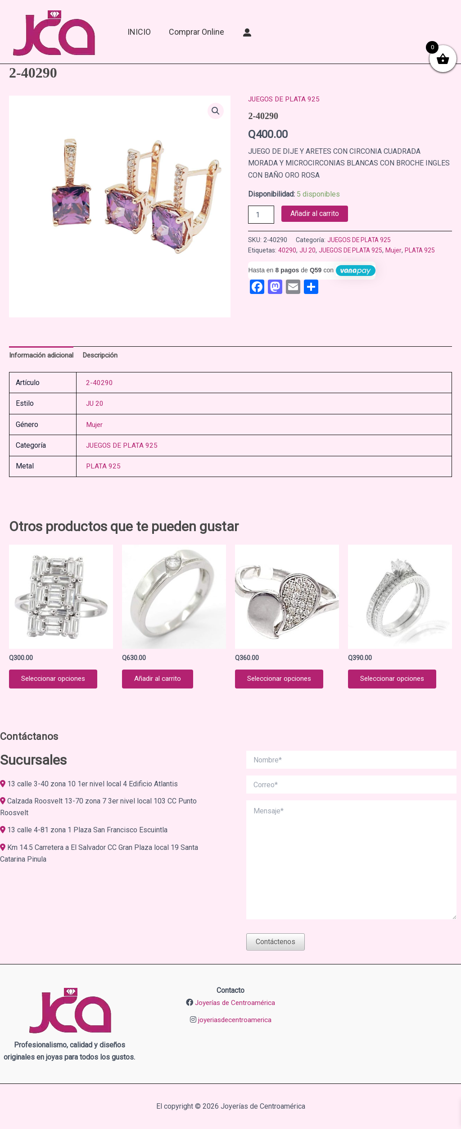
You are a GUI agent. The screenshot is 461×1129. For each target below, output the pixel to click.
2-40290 (99, 383)
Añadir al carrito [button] (160, 681)
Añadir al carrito (314, 213)
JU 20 (307, 250)
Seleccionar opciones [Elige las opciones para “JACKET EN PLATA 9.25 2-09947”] (395, 681)
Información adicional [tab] (42, 355)
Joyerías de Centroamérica (235, 1002)
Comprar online (196, 32)
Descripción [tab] (104, 355)
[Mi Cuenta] (247, 32)
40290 (287, 250)
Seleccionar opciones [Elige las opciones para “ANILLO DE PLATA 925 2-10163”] (56, 681)
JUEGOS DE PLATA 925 (285, 99)
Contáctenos (275, 942)
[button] (215, 111)
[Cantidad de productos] (261, 215)
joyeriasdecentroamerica (234, 1019)
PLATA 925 (425, 250)
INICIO (139, 32)
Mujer (398, 250)
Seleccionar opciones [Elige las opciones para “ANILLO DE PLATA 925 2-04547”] (282, 681)
